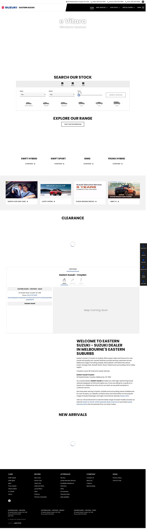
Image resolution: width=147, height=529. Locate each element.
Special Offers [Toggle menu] (129, 7)
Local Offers (38, 489)
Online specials (100, 402)
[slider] (79, 95)
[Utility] (99, 104)
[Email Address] (30, 299)
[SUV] (81, 104)
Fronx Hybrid (12, 486)
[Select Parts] (81, 281)
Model (62, 93)
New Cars (37, 478)
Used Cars (37, 483)
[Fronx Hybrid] (116, 150)
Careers (89, 483)
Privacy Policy (117, 478)
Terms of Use (117, 480)
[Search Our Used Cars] (21, 193)
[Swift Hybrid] (29, 150)
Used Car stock (88, 402)
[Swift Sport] (58, 150)
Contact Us (90, 478)
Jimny (10, 494)
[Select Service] (72, 281)
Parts (62, 489)
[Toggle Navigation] (140, 7)
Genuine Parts (65, 494)
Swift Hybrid (12, 478)
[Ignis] (87, 150)
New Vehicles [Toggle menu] (102, 7)
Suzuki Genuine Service (68, 480)
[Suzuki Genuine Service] (90, 193)
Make (33, 93)
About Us (89, 480)
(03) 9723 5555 (32, 295)
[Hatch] (28, 104)
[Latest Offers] (56, 193)
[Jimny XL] (124, 193)
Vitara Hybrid (12, 489)
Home (92, 7)
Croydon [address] (73, 269)
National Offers (39, 486)
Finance (37, 494)
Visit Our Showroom (72, 124)
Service (62, 478)
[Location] (64, 281)
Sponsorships (91, 486)
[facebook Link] (143, 2)
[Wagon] (64, 104)
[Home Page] (9, 7)
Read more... (125, 396)
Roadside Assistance (67, 483)
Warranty (63, 486)
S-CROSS (11, 491)
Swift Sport (11, 480)
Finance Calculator (40, 497)
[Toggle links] (14, 523)
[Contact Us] (77, 2)
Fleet (35, 491)
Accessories (64, 491)
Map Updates (64, 497)
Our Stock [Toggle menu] (115, 7)
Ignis (9, 483)
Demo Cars (38, 480)
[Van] (117, 104)
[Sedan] (46, 104)
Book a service (112, 402)
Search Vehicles (115, 95)
